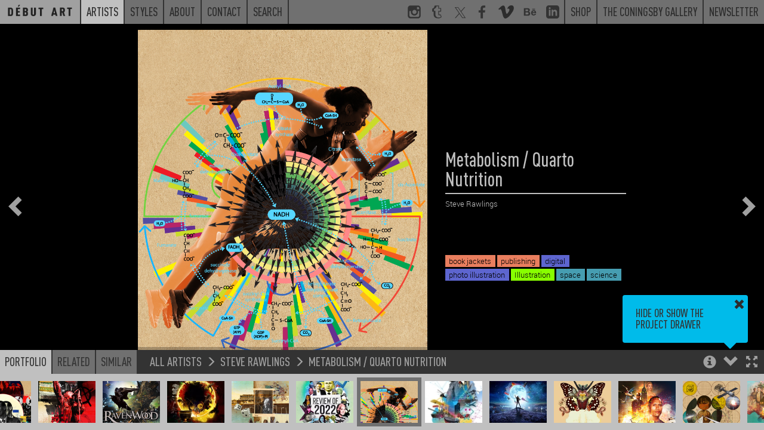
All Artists (176, 361)
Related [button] (73, 361)
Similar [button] (116, 361)
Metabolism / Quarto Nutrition (377, 361)
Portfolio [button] (26, 361)
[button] (751, 362)
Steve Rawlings (255, 361)
